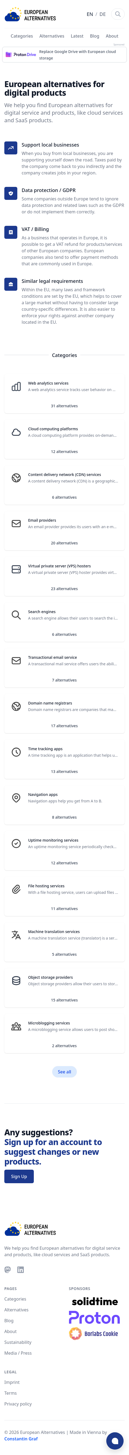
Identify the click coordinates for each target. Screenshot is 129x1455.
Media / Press (18, 1353)
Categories (22, 36)
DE (103, 14)
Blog (94, 36)
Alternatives (51, 36)
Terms (10, 1393)
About (112, 36)
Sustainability (17, 1342)
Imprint (12, 1382)
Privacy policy (18, 1404)
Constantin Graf (21, 1439)
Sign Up (19, 1176)
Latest (77, 36)
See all (64, 1072)
